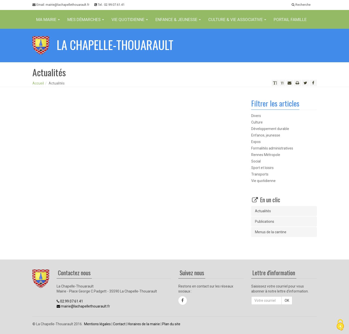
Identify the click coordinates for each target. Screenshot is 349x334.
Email (60, 4)
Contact (119, 324)
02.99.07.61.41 (70, 301)
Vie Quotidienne (130, 19)
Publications (264, 222)
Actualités (263, 211)
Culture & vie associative (237, 19)
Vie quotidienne (263, 181)
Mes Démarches (85, 19)
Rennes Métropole (265, 155)
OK (287, 300)
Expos (256, 142)
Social (256, 161)
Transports (259, 174)
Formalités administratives (272, 148)
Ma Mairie (48, 19)
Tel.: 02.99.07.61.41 (109, 4)
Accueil (38, 83)
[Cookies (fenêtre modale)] (340, 325)
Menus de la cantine (270, 232)
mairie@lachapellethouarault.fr (83, 306)
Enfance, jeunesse (265, 135)
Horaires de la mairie (144, 324)
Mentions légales (97, 324)
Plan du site (171, 324)
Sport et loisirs (262, 168)
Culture (257, 122)
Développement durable (270, 129)
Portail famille (290, 19)
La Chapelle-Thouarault (115, 45)
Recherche (301, 4)
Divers (256, 116)
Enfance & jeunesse (178, 19)
